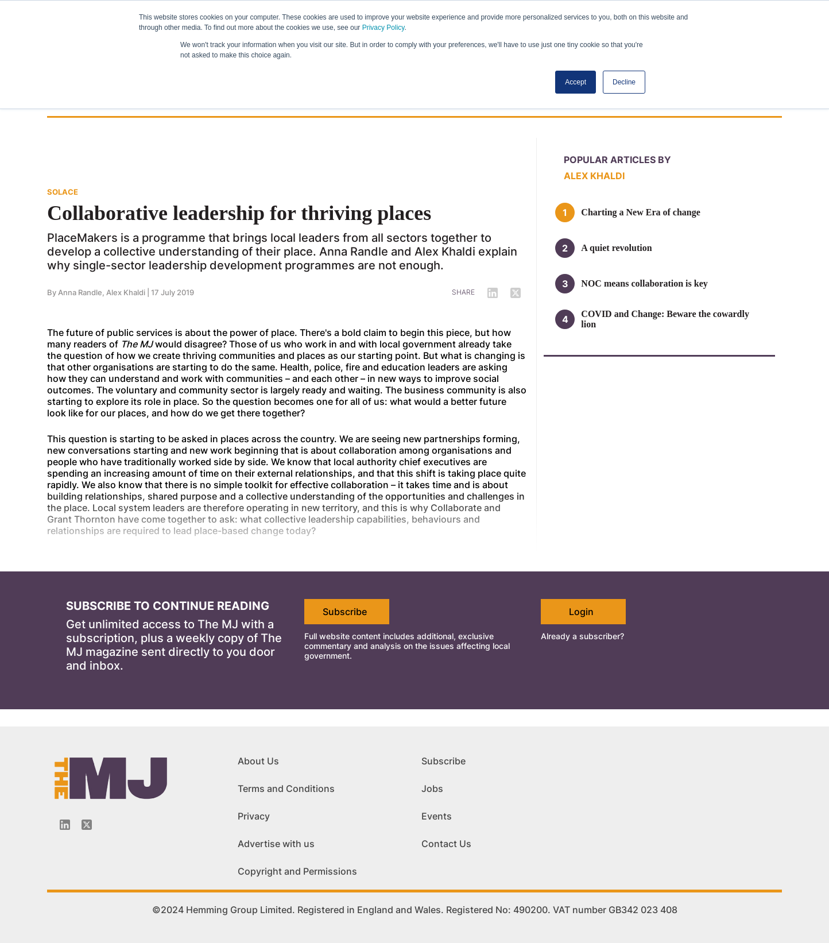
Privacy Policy (383, 28)
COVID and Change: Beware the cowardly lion (665, 319)
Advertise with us (276, 843)
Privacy (254, 816)
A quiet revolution (616, 248)
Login (581, 611)
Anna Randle (80, 292)
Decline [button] (624, 82)
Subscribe (345, 611)
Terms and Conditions (286, 788)
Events (436, 816)
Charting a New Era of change (640, 212)
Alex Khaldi (125, 292)
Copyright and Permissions (297, 871)
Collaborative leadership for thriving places (239, 213)
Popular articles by (617, 159)
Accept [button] (575, 82)
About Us (258, 761)
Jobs (432, 788)
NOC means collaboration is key (644, 283)
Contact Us (446, 843)
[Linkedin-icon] (65, 825)
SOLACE (62, 191)
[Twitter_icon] (87, 825)
